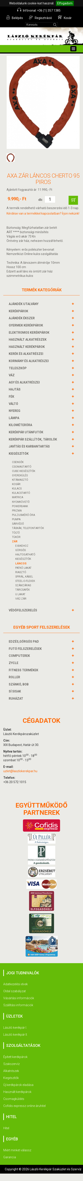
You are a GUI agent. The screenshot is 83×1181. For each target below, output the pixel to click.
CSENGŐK (18, 462)
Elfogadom (65, 3)
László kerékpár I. (15, 1027)
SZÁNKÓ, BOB (19, 684)
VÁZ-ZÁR (20, 598)
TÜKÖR (16, 537)
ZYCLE (14, 663)
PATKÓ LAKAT (23, 567)
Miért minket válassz (17, 1150)
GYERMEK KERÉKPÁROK (26, 325)
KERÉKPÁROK (19, 311)
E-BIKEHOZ (21, 545)
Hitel (6, 1128)
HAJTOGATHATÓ (25, 554)
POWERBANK (20, 506)
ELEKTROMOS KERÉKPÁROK (29, 333)
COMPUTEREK (20, 656)
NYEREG (15, 411)
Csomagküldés (13, 1099)
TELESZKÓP (18, 368)
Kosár (65, 17)
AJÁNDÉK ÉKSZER (22, 318)
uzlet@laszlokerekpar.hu (20, 771)
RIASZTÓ (20, 572)
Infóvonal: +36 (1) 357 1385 (39, 10)
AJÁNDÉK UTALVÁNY (24, 304)
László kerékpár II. (15, 1034)
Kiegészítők (11, 1078)
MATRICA (17, 497)
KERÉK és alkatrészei (26, 354)
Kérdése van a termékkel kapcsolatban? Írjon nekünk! (43, 213)
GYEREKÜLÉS (20, 475)
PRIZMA (17, 510)
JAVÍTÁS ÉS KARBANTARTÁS (30, 446)
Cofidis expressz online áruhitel (24, 1106)
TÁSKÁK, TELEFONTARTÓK (28, 528)
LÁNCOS (20, 563)
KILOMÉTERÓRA (21, 425)
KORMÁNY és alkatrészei (29, 361)
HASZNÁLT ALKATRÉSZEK (28, 340)
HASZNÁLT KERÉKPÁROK (27, 347)
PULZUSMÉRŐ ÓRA (23, 515)
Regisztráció (40, 17)
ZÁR (14, 541)
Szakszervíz (11, 1064)
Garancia (9, 1157)
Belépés (14, 17)
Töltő (16, 532)
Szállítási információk (18, 1005)
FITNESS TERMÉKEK (24, 670)
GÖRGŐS (20, 550)
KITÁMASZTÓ (20, 479)
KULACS (17, 488)
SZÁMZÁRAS (23, 585)
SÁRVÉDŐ (18, 523)
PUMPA (16, 519)
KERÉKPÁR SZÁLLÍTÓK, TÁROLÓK (33, 439)
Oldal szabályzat (14, 991)
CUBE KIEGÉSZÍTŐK (23, 471)
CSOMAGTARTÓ (21, 466)
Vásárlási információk (18, 998)
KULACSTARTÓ (21, 492)
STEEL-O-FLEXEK (25, 581)
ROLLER (15, 677)
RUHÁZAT (16, 699)
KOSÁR (16, 484)
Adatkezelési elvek (15, 984)
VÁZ (12, 375)
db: (40, 199)
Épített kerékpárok (15, 1057)
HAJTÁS (15, 389)
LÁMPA (14, 418)
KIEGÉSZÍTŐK (19, 454)
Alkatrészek (11, 1071)
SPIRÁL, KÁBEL (24, 576)
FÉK (12, 397)
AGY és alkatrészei (25, 382)
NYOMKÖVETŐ (20, 501)
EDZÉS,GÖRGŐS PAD (24, 641)
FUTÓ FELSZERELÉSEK (26, 649)
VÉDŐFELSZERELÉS (23, 610)
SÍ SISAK (15, 691)
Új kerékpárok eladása (18, 1085)
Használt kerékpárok (17, 1092)
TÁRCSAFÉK (22, 589)
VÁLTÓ (14, 404)
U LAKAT (20, 594)
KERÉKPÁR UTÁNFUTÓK (26, 432)
